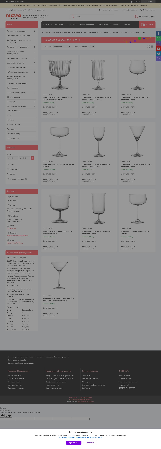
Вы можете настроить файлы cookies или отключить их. (79, 438)
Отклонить (90, 443)
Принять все (74, 443)
